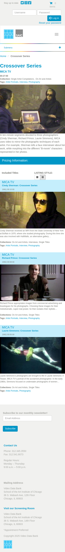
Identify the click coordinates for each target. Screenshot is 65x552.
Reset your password (50, 22)
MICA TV (5, 71)
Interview (23, 82)
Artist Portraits (12, 82)
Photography (34, 82)
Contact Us (10, 445)
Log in (54, 18)
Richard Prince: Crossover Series (19, 258)
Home (3, 56)
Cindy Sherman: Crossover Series (19, 185)
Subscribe (10, 428)
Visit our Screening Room (19, 508)
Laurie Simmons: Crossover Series (20, 331)
